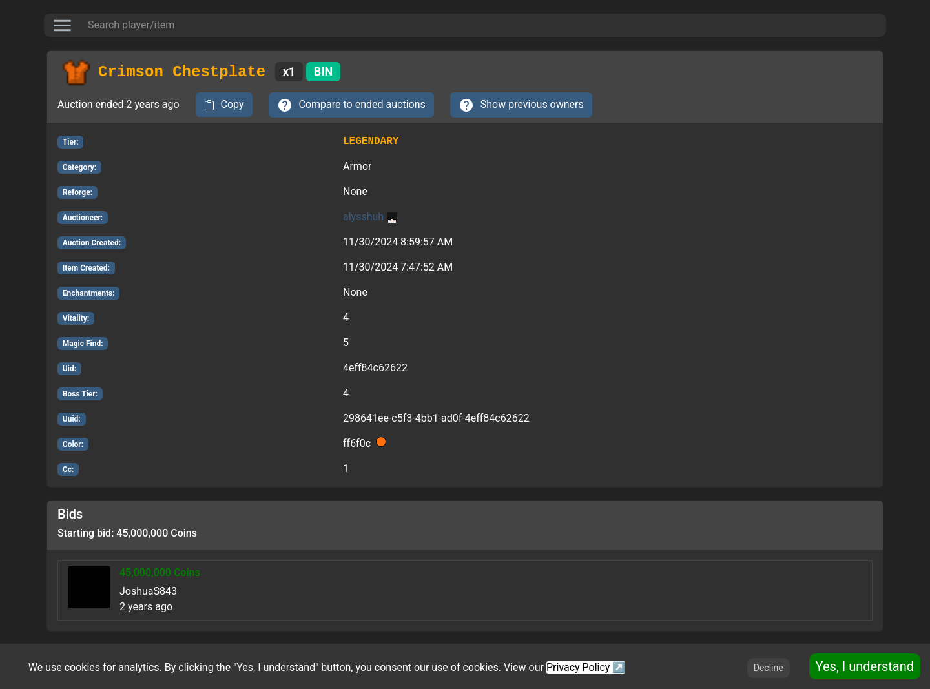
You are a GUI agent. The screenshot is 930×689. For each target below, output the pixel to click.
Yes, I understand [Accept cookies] (865, 666)
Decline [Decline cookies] (768, 668)
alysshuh (370, 217)
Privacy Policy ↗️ (585, 667)
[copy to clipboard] (224, 104)
